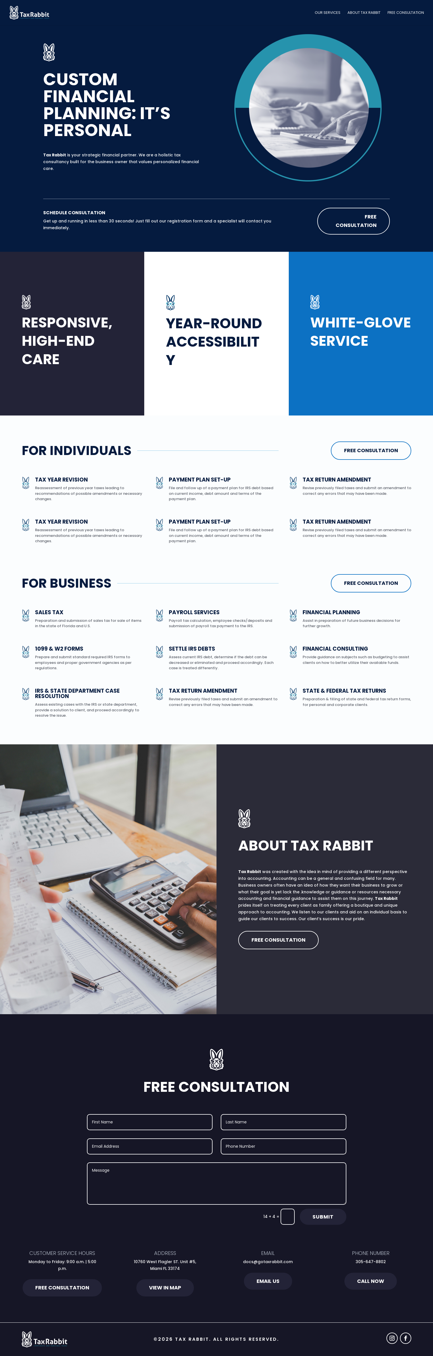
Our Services (327, 13)
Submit (323, 1216)
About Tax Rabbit (363, 13)
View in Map (165, 1287)
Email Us (268, 1281)
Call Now (370, 1281)
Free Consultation (406, 13)
